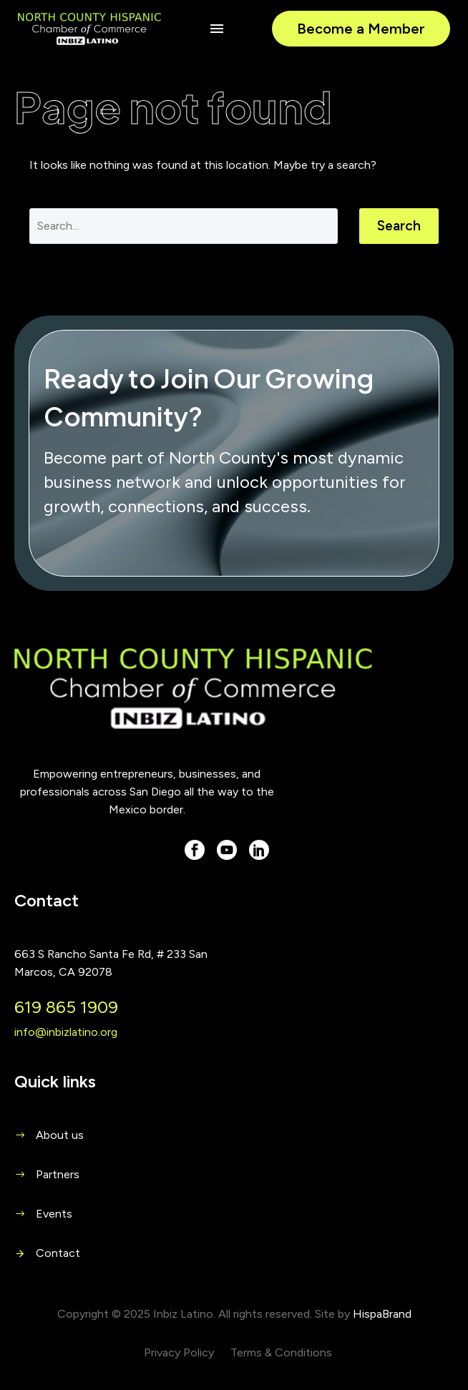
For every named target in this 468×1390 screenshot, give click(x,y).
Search (399, 225)
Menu (216, 28)
